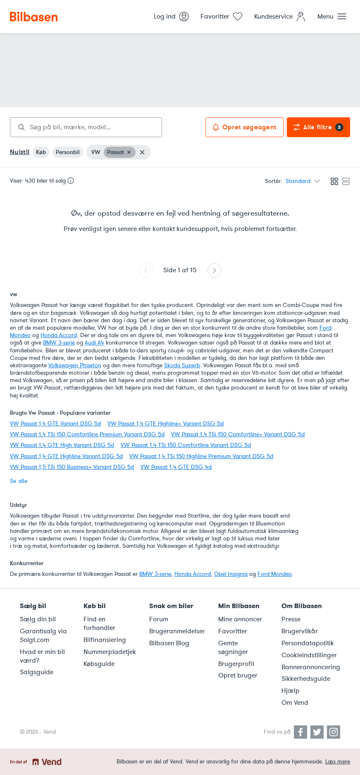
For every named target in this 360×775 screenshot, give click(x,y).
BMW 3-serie (59, 343)
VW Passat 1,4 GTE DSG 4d (176, 467)
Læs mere (337, 761)
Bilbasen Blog (169, 643)
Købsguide (98, 663)
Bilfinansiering (104, 639)
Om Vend (294, 702)
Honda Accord (59, 335)
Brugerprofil (236, 663)
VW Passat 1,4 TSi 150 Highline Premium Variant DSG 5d (201, 456)
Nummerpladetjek (109, 651)
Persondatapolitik (307, 643)
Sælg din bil (38, 619)
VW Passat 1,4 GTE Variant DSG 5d (55, 424)
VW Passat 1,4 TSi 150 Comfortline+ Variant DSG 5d (238, 434)
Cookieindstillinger (309, 655)
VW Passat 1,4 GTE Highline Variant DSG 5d (66, 456)
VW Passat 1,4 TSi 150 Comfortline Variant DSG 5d (186, 445)
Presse (290, 619)
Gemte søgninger (233, 647)
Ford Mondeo (274, 574)
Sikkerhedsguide (305, 678)
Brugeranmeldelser (177, 631)
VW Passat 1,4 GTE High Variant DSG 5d (62, 445)
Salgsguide (36, 672)
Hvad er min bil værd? (42, 656)
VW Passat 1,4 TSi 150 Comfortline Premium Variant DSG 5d (87, 434)
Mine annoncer (240, 619)
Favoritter (232, 631)
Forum (158, 619)
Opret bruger (237, 675)
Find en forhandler (99, 623)
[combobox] (86, 127)
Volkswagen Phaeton (74, 365)
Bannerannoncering (310, 667)
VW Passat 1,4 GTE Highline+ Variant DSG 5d (165, 424)
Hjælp (290, 690)
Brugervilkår (299, 631)
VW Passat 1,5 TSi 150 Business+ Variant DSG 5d (72, 467)
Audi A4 (94, 343)
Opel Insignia (231, 574)
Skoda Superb (182, 365)
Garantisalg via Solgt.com (43, 635)
